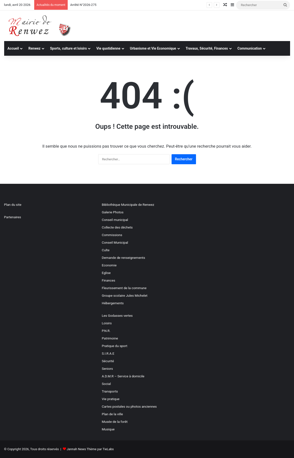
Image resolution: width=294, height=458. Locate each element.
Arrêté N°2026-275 (83, 5)
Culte (105, 250)
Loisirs (107, 323)
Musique (108, 429)
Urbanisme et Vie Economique (153, 48)
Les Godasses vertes (117, 315)
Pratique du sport (115, 346)
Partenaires (12, 217)
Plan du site (13, 205)
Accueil (13, 48)
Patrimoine (110, 338)
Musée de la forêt (115, 422)
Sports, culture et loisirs (68, 48)
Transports (110, 391)
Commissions (112, 235)
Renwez (34, 48)
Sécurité (108, 361)
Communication (250, 48)
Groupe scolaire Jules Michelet (125, 295)
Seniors (107, 369)
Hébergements (113, 303)
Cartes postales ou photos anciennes (129, 406)
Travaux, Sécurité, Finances (207, 48)
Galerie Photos (113, 212)
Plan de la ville (112, 414)
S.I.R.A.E (108, 353)
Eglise (106, 273)
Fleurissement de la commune (124, 288)
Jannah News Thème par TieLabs (90, 449)
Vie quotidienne (108, 48)
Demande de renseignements (123, 258)
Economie (109, 265)
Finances (108, 280)
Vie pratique (111, 399)
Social (106, 384)
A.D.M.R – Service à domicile (123, 376)
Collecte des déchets (117, 227)
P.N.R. (106, 331)
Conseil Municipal (115, 242)
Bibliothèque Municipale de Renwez (128, 205)
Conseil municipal (115, 220)
